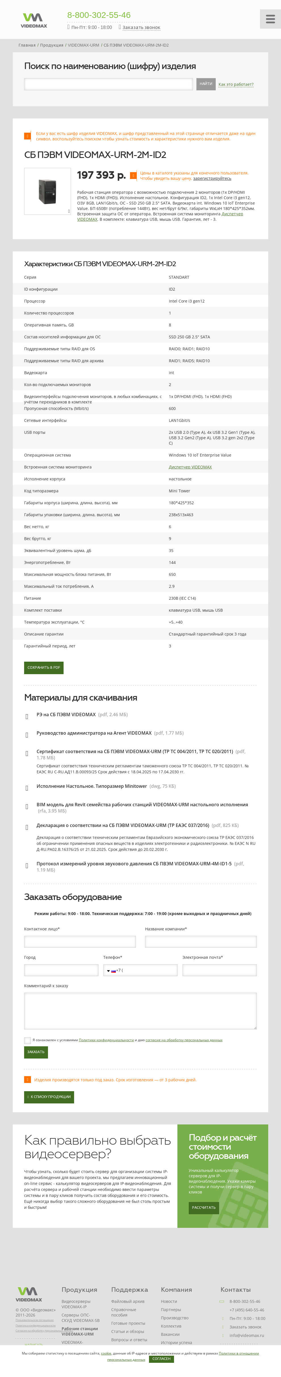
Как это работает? (236, 84)
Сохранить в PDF (44, 668)
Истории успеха (176, 1342)
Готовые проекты (128, 1323)
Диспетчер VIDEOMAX (190, 467)
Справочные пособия (123, 1312)
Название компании (165, 929)
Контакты (236, 1289)
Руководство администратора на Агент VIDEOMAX (94, 733)
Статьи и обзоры (127, 1331)
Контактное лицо (41, 929)
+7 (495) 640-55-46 (247, 1310)
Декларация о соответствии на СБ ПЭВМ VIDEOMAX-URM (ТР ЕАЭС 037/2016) (123, 825)
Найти (206, 84)
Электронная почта (202, 957)
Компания (176, 1289)
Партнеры (171, 1309)
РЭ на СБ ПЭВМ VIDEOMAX (66, 714)
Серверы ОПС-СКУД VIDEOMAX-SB (81, 1317)
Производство (174, 1317)
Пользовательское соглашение (35, 1320)
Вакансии (170, 1334)
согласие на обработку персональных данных (184, 1040)
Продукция (79, 1289)
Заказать (36, 1052)
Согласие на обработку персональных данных (44, 1330)
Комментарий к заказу (46, 986)
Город (29, 957)
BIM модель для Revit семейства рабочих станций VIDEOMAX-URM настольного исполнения (142, 804)
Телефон (111, 957)
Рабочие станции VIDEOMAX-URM (80, 1331)
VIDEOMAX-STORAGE (72, 1344)
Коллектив (171, 1326)
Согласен (161, 1359)
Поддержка (129, 1289)
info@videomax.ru (247, 1335)
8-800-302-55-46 (99, 15)
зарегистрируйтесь (212, 178)
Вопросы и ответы (129, 1339)
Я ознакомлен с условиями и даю (128, 1040)
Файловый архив (127, 1301)
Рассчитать (204, 1208)
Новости (169, 1301)
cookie (106, 1353)
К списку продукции (49, 1097)
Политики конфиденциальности (106, 1040)
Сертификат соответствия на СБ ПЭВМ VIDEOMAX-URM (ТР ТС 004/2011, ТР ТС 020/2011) (135, 751)
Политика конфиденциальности (36, 1325)
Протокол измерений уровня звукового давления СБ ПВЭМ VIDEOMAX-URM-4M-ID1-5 (134, 864)
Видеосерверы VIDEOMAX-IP (76, 1304)
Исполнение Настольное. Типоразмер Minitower (92, 786)
